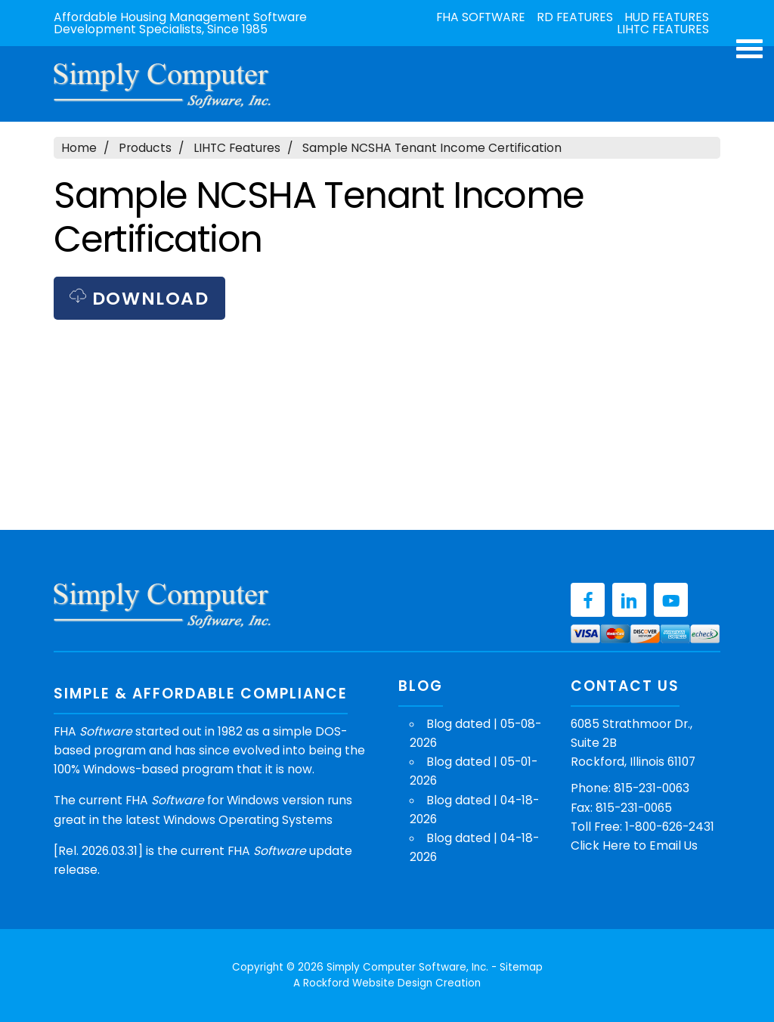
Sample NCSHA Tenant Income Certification (432, 148)
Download (139, 298)
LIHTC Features (663, 29)
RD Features (575, 17)
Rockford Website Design (367, 983)
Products (145, 148)
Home (79, 148)
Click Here (600, 845)
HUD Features (666, 17)
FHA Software (480, 17)
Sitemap (521, 967)
